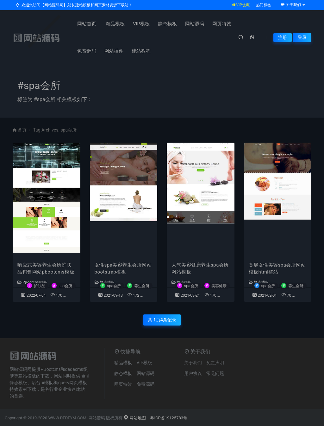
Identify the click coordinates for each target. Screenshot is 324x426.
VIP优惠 (241, 5)
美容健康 (219, 285)
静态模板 (167, 24)
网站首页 (86, 24)
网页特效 (221, 24)
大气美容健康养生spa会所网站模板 (200, 268)
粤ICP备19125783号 (168, 418)
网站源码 (194, 24)
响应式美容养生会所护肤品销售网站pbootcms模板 (45, 268)
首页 (22, 129)
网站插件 (113, 51)
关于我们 (193, 362)
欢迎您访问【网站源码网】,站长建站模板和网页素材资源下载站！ (74, 5)
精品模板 (115, 24)
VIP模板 (141, 24)
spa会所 (65, 285)
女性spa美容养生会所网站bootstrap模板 (123, 268)
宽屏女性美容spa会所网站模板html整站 (277, 268)
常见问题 (215, 373)
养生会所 (141, 285)
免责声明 (215, 362)
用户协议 (193, 373)
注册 (282, 37)
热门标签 (263, 5)
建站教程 (141, 51)
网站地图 (134, 418)
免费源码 (86, 51)
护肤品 (39, 285)
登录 (302, 37)
